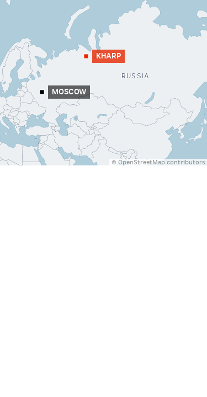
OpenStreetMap (141, 162)
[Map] (103, 82)
